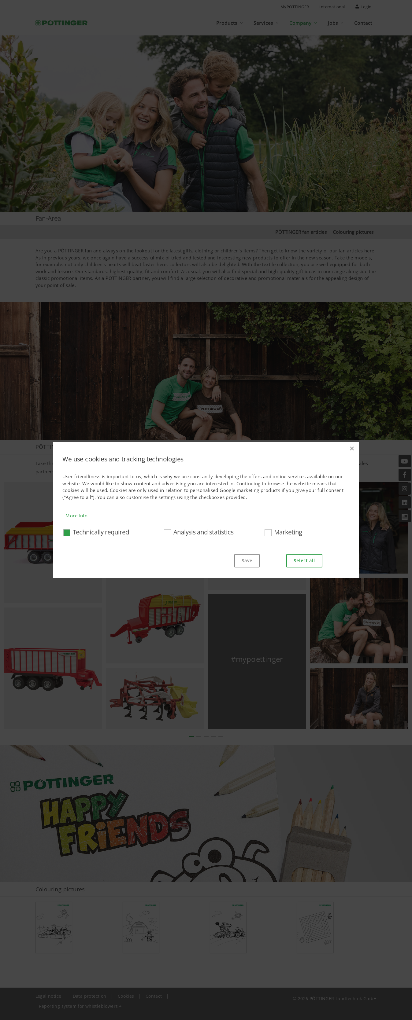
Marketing (288, 532)
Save (247, 560)
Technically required (101, 532)
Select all (304, 560)
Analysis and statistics (203, 532)
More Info (76, 515)
